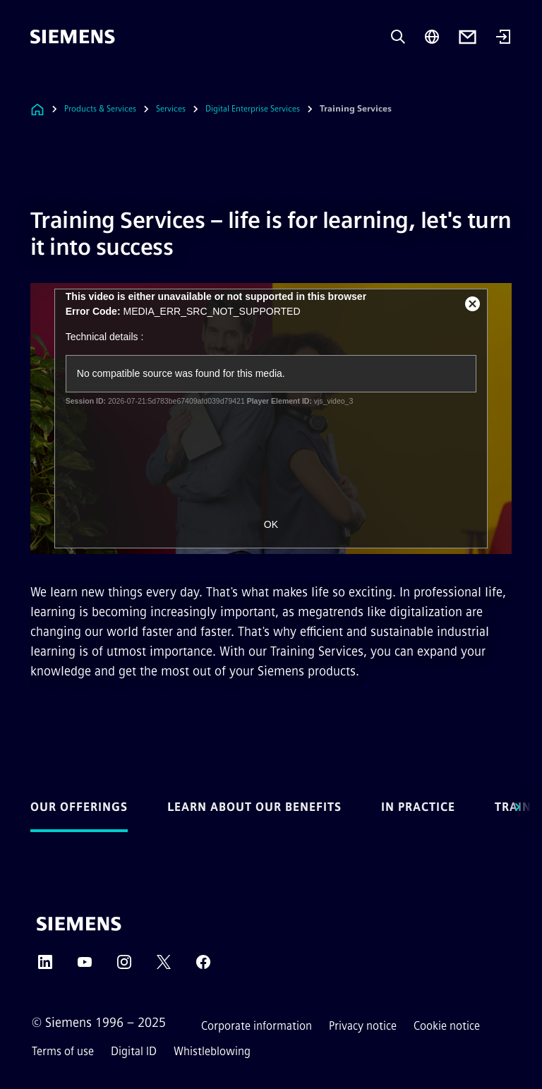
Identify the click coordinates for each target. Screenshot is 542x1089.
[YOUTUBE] (84, 967)
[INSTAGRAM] (124, 967)
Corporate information (256, 1026)
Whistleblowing (212, 1051)
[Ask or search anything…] (398, 36)
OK (271, 524)
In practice (418, 807)
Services (171, 109)
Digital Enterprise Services (252, 109)
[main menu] (40, 84)
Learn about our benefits (254, 807)
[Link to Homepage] (37, 109)
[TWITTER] (163, 967)
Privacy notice (363, 1026)
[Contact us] (467, 37)
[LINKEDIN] (45, 967)
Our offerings (79, 807)
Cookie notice (447, 1026)
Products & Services (100, 109)
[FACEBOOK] (203, 967)
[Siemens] (72, 37)
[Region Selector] (431, 37)
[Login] (503, 38)
